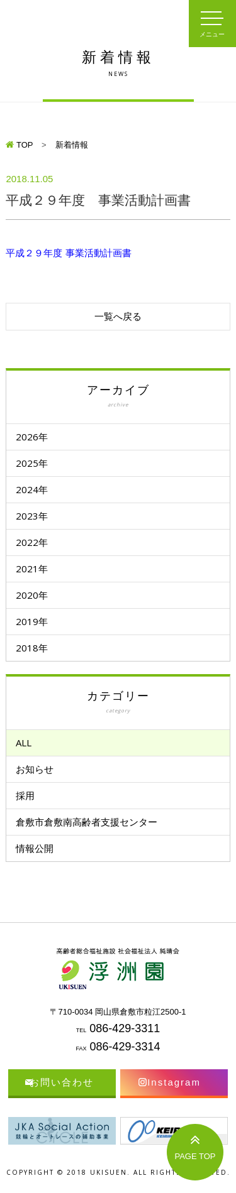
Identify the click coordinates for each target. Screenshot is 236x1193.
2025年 (32, 463)
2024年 (32, 489)
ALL (23, 742)
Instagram (174, 1082)
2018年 (32, 647)
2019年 (32, 621)
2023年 (32, 515)
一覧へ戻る (118, 316)
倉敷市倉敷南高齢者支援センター (86, 821)
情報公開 (34, 848)
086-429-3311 (124, 1028)
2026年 (32, 436)
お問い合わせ (62, 1082)
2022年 (32, 542)
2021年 (32, 568)
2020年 (32, 595)
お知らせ (34, 769)
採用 (25, 795)
